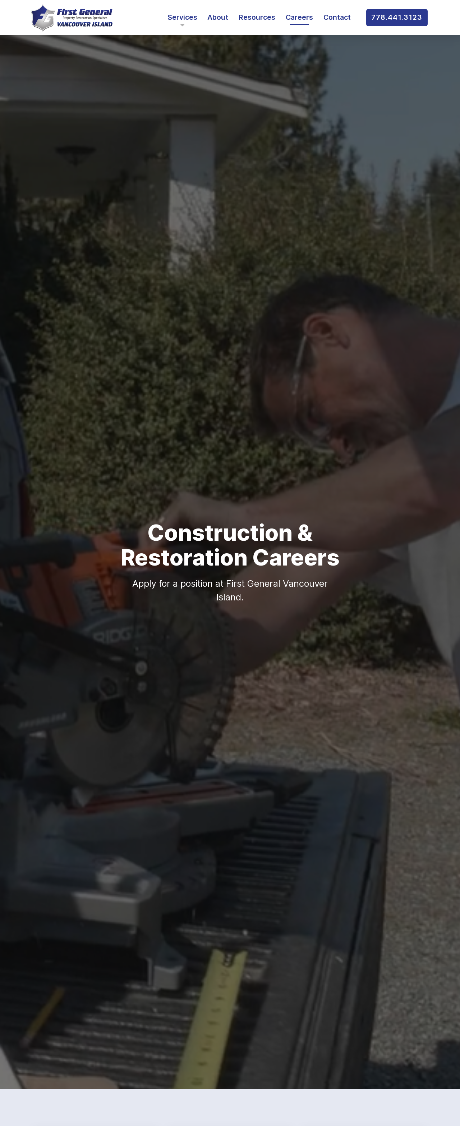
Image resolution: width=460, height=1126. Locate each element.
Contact (337, 17)
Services (182, 19)
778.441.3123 (396, 17)
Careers (299, 17)
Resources (257, 17)
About (217, 17)
